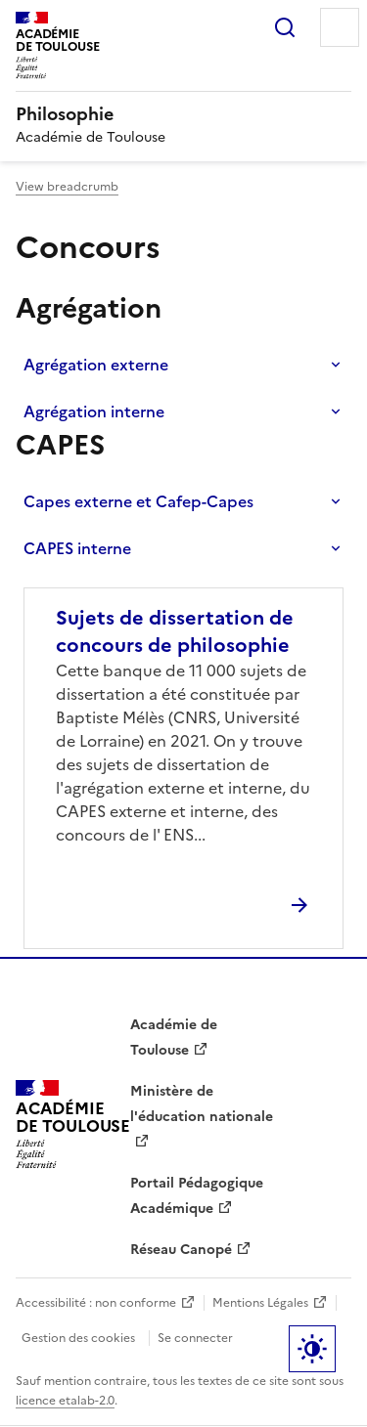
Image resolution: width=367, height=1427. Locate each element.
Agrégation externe (95, 364)
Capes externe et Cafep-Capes (138, 501)
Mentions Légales (260, 1303)
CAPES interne (77, 548)
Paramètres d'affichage (312, 1348)
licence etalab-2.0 (65, 1400)
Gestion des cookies (78, 1338)
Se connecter (195, 1338)
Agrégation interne (93, 411)
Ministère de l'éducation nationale (201, 1104)
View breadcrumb (67, 186)
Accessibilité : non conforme (96, 1303)
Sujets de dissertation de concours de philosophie (175, 631)
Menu (339, 27)
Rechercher (284, 27)
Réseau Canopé (181, 1249)
